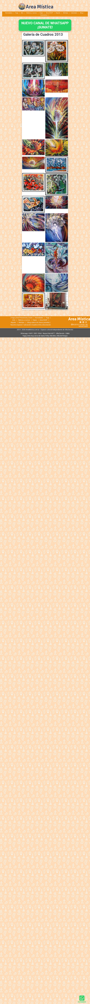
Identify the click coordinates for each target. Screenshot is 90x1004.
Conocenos (43, 15)
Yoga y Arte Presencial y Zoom (21, 318)
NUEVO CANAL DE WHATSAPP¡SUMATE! (45, 25)
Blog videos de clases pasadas (39, 322)
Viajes (41, 13)
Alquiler (58, 13)
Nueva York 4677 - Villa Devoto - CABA (56, 333)
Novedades (9, 13)
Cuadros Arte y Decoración (41, 325)
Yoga (17, 13)
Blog (81, 13)
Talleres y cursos (31, 13)
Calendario (74, 13)
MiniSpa (65, 13)
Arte (22, 13)
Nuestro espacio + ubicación (21, 325)
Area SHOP (49, 13)
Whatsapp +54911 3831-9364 (31, 333)
